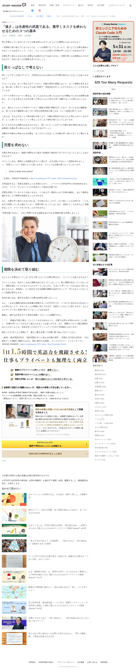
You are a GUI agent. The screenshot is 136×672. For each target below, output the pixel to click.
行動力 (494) (99, 403)
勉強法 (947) (99, 370)
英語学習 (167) (100, 374)
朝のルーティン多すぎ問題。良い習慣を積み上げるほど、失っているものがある (58, 511)
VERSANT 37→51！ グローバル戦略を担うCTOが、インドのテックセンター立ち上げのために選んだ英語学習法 (121, 122)
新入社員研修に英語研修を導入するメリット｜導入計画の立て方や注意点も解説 (121, 304)
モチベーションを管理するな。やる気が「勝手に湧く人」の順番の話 (58, 495)
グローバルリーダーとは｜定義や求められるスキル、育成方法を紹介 (121, 270)
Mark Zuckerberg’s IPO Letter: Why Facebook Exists (53, 178)
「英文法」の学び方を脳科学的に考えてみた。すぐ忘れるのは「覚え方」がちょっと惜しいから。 (121, 181)
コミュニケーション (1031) (105, 444)
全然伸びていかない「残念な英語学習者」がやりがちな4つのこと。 (121, 191)
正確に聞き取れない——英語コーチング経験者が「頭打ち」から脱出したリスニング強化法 (121, 111)
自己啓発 (100, 5)
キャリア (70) (100, 460)
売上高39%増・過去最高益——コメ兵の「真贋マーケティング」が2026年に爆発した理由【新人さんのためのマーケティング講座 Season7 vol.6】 (58, 605)
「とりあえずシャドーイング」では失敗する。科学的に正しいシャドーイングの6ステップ (121, 235)
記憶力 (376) (99, 383)
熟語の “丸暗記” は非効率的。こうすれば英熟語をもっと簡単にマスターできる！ (121, 246)
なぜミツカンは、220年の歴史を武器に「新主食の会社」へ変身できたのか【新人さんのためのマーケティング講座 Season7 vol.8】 (57, 526)
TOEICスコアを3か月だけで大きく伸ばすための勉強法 (121, 202)
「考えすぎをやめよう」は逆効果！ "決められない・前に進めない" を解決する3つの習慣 (57, 542)
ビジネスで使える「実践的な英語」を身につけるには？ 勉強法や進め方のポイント (121, 293)
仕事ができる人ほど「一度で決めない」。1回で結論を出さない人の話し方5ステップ (58, 619)
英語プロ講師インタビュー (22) (107, 456)
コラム (4, 36)
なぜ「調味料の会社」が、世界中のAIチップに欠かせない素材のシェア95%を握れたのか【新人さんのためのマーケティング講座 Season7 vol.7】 (57, 575)
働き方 (81, 5)
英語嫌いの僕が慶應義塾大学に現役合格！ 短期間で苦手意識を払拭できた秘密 (121, 145)
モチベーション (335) (103, 439)
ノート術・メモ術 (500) (104, 423)
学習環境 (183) (100, 387)
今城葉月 (12, 36)
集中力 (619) (99, 431)
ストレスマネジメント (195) (105, 452)
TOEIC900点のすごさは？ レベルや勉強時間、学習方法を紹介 (121, 213)
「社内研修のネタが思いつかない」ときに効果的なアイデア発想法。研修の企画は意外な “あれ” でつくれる (121, 347)
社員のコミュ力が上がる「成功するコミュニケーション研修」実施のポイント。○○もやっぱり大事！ (121, 315)
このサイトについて (116, 5)
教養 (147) (99, 391)
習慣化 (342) (99, 435)
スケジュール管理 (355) (104, 415)
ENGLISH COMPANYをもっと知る (58, 453)
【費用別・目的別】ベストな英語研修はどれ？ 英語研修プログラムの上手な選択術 (121, 358)
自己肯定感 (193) (101, 448)
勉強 (33, 5)
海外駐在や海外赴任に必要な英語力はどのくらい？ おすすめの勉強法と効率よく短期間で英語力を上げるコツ (121, 282)
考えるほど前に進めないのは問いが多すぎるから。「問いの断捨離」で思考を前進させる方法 (57, 634)
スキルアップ (68, 5)
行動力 (20, 36)
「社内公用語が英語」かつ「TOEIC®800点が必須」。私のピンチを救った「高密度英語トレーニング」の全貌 (121, 134)
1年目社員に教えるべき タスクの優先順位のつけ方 (121, 324)
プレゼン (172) (100, 407)
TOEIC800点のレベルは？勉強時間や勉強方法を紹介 (121, 223)
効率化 (90, 5)
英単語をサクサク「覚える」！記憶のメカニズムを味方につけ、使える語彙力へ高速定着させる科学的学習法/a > (121, 159)
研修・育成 (54, 5)
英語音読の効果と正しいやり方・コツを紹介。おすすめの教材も (121, 256)
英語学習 (42, 5)
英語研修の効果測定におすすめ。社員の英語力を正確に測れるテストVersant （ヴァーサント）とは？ (121, 336)
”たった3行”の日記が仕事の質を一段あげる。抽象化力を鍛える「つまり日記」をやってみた (58, 557)
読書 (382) (99, 378)
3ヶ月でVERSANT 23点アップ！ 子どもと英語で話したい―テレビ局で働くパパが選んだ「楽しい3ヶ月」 (121, 100)
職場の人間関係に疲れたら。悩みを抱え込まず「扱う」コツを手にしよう (58, 588)
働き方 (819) (99, 395)
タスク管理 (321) (101, 427)
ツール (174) (99, 419)
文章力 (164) (99, 399)
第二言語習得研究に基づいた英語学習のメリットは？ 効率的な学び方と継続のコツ (121, 170)
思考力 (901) (99, 411)
